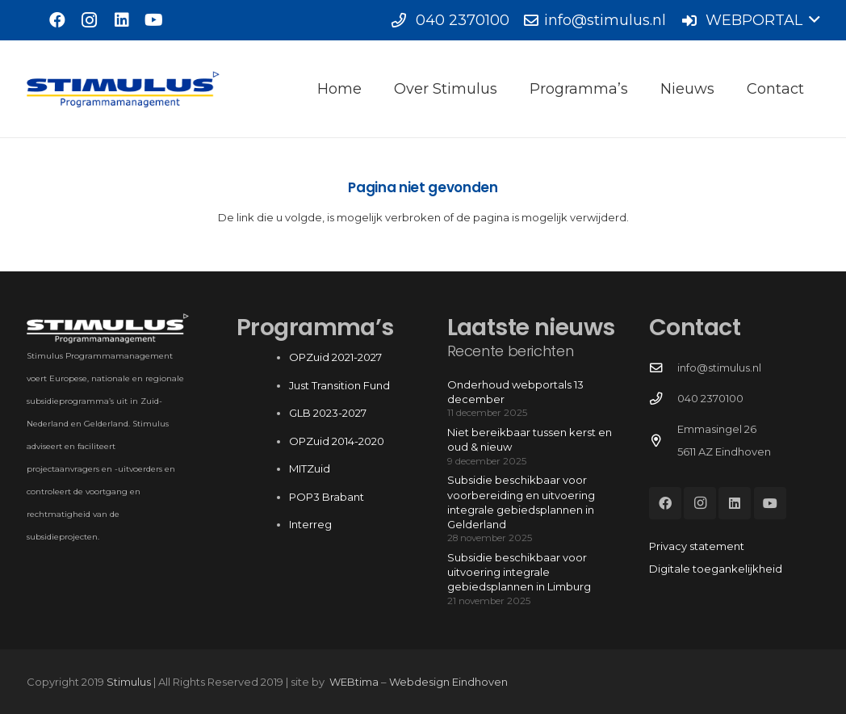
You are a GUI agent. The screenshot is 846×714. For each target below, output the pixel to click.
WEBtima (354, 681)
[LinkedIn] (122, 20)
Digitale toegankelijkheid (715, 568)
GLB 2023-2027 (327, 412)
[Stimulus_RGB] (123, 89)
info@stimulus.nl (719, 367)
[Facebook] (57, 20)
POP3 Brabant (326, 496)
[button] (750, 20)
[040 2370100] (663, 399)
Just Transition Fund (340, 385)
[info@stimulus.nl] (663, 368)
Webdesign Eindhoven (448, 681)
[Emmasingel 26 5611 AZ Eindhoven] (663, 441)
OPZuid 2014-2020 (336, 441)
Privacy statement (696, 546)
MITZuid (309, 468)
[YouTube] (154, 20)
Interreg (310, 524)
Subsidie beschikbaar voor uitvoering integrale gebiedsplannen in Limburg (519, 572)
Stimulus (129, 681)
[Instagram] (89, 20)
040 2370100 (710, 398)
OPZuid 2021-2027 (335, 357)
